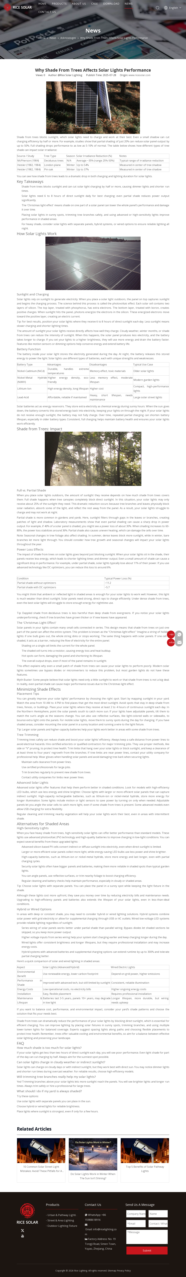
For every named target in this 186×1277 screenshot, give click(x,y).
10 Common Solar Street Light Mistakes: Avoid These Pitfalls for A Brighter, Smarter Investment (41, 1169)
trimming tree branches (79, 214)
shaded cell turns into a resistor (46, 650)
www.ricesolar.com (139, 75)
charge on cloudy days (49, 1067)
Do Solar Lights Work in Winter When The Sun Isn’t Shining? (93, 1176)
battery (27, 354)
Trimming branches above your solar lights (48, 1081)
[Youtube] (22, 1236)
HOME (48, 4)
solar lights (44, 495)
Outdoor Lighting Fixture (62, 1226)
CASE (99, 4)
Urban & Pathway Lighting (63, 1215)
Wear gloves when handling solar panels (63, 757)
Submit (147, 1250)
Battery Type (25, 364)
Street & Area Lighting (60, 1220)
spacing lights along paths (107, 1029)
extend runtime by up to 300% (136, 952)
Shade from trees (27, 1021)
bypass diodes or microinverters (64, 670)
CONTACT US (52, 13)
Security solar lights (33, 866)
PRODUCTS (64, 4)
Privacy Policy (124, 1270)
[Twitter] (22, 1230)
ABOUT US (84, 4)
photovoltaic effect (123, 303)
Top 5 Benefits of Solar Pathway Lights (145, 1169)
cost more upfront (55, 895)
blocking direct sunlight (129, 1021)
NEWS (134, 4)
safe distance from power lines (147, 739)
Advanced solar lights (30, 787)
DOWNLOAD (116, 4)
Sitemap (112, 1270)
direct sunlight (75, 196)
